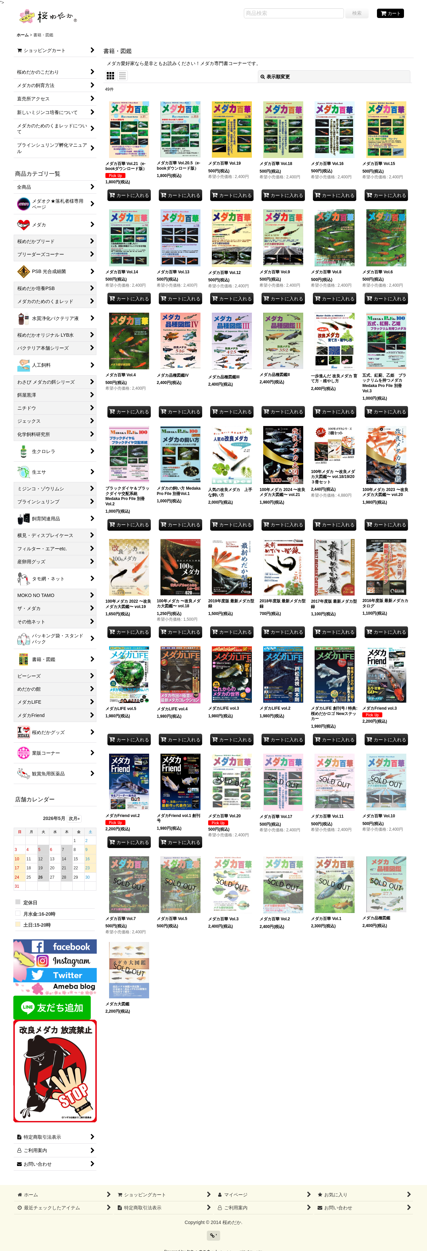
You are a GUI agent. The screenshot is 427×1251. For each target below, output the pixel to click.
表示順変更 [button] (275, 76)
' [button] (213, 1235)
